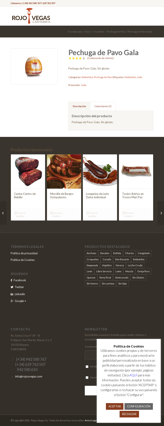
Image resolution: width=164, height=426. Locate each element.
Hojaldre (107, 265)
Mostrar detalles (20, 214)
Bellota (117, 253)
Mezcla (129, 271)
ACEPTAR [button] (114, 406)
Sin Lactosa (108, 283)
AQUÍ (133, 375)
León (89, 271)
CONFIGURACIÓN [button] (138, 406)
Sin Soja (122, 283)
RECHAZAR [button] (129, 414)
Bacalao (104, 253)
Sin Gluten (138, 277)
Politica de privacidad (24, 253)
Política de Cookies (23, 260)
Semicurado (121, 277)
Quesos (91, 277)
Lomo (118, 271)
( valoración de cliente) (100, 58)
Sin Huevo (92, 283)
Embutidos (87, 77)
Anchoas (91, 253)
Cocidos (99, 31)
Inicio (87, 31)
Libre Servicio (103, 271)
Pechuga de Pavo (116, 31)
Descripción (79, 106)
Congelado (144, 253)
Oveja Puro (143, 271)
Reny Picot (105, 277)
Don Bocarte (122, 259)
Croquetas (93, 259)
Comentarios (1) (103, 106)
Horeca (120, 265)
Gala (139, 77)
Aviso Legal (91, 420)
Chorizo (129, 253)
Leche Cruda (135, 265)
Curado (107, 259)
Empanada (92, 265)
